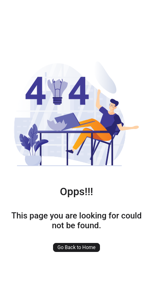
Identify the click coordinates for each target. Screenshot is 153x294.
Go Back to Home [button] (76, 247)
